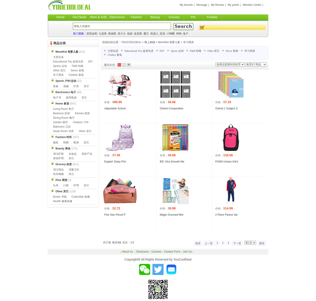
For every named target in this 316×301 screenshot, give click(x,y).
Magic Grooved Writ (171, 214)
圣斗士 (122, 33)
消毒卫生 (74, 169)
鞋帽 (66, 142)
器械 (66, 86)
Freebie (212, 17)
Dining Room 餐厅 (64, 117)
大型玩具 (113, 50)
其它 (86, 86)
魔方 (146, 33)
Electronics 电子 (65, 92)
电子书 (57, 97)
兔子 (185, 33)
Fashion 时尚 (63, 137)
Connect (157, 251)
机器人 (154, 33)
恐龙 (162, 33)
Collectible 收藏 (81, 196)
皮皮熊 (138, 33)
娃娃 (130, 33)
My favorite (186, 4)
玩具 (55, 185)
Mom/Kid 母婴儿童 (169, 42)
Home (60, 17)
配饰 (76, 142)
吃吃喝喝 (58, 174)
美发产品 (87, 153)
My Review (217, 4)
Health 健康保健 (62, 201)
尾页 (262, 243)
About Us (128, 251)
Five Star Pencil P (114, 214)
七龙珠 (103, 33)
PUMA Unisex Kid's (226, 161)
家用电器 (71, 97)
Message (201, 4)
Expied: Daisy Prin (115, 161)
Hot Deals (79, 17)
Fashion (136, 17)
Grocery (174, 17)
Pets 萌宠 (61, 180)
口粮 (66, 185)
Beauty (155, 17)
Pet (193, 17)
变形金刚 (91, 33)
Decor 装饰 (232, 50)
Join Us (187, 251)
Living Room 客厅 (63, 108)
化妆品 (73, 153)
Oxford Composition (171, 108)
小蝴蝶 (171, 33)
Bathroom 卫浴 (62, 126)
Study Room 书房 (63, 131)
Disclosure (142, 251)
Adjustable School (115, 108)
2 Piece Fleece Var (226, 214)
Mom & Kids (98, 17)
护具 (76, 86)
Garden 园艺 (60, 122)
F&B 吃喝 (195, 50)
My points (233, 4)
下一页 (237, 243)
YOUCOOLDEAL (131, 42)
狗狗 (179, 33)
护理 (76, 185)
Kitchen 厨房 (82, 113)
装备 (55, 86)
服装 (55, 142)
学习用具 (188, 42)
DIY (162, 50)
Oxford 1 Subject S (226, 108)
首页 (198, 243)
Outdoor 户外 (81, 122)
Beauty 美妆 (62, 148)
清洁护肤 (58, 153)
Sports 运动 (177, 50)
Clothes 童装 (115, 54)
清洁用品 (58, 169)
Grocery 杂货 (63, 164)
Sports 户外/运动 (65, 80)
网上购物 (149, 42)
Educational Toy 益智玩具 (139, 50)
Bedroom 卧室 (61, 113)
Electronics (117, 17)
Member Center (252, 4)
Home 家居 (62, 103)
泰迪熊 (112, 33)
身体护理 (58, 158)
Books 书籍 (60, 196)
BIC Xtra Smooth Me (172, 161)
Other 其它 (213, 50)
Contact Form (172, 251)
